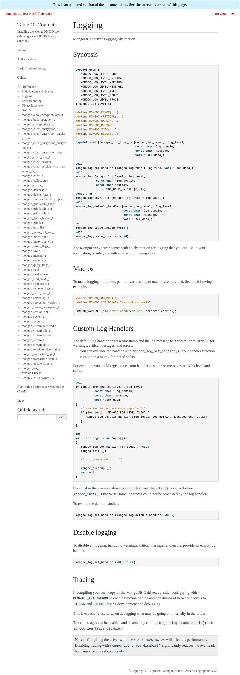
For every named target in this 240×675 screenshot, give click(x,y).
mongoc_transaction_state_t (39, 359)
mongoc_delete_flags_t (36, 194)
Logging (27, 96)
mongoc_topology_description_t (42, 349)
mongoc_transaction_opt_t (38, 354)
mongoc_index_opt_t (35, 237)
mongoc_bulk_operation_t (38, 119)
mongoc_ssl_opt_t (33, 321)
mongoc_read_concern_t (37, 274)
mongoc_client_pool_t (36, 157)
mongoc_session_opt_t (36, 312)
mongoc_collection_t (35, 180)
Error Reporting (32, 101)
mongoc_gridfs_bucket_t (37, 218)
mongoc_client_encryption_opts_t (43, 152)
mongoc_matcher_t (34, 255)
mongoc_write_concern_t (38, 377)
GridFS (26, 110)
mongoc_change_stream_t (38, 124)
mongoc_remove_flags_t (37, 288)
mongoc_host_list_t (34, 227)
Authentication (26, 59)
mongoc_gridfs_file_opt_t (38, 208)
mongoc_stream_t (33, 340)
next (233, 13)
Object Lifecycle (32, 105)
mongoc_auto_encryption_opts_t (42, 115)
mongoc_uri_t (31, 368)
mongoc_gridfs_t (32, 222)
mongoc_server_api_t (35, 298)
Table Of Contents (37, 24)
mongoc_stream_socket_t (38, 335)
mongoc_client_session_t (38, 162)
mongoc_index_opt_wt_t (37, 241)
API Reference (42, 13)
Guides (21, 77)
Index (21, 400)
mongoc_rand (30, 269)
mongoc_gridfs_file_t (35, 213)
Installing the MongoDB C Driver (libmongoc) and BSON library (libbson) (38, 36)
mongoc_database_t (34, 190)
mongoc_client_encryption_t (40, 129)
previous (221, 13)
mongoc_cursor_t (33, 185)
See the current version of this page (157, 4)
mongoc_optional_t (34, 260)
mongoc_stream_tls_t (35, 344)
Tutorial (22, 50)
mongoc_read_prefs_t (35, 283)
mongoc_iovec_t (32, 251)
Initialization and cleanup (38, 91)
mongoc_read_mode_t (36, 279)
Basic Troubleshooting (31, 68)
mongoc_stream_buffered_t (39, 326)
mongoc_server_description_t (40, 307)
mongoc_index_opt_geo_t (38, 232)
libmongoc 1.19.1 (16, 13)
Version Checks (32, 373)
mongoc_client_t (32, 176)
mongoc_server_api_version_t (41, 302)
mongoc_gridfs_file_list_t (38, 204)
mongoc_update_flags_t (37, 363)
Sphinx (206, 666)
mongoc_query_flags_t (36, 265)
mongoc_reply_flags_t (36, 293)
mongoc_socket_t (33, 316)
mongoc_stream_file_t (36, 330)
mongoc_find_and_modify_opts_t (43, 199)
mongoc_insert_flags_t (36, 246)
